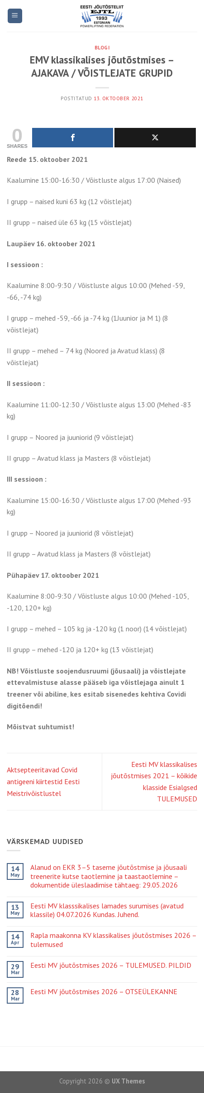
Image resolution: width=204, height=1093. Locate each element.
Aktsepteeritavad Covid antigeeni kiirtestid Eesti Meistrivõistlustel (43, 781)
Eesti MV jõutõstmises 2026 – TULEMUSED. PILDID (110, 965)
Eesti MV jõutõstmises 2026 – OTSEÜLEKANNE (103, 991)
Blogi (102, 47)
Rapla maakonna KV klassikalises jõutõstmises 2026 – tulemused (113, 939)
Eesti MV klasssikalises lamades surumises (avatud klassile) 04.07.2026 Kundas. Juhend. (107, 910)
